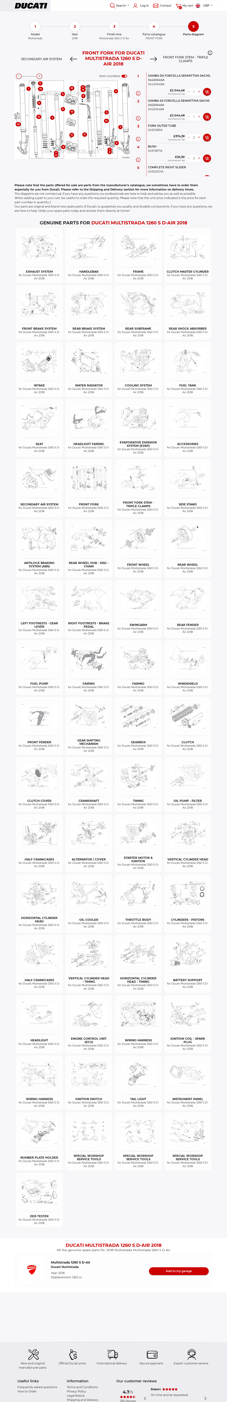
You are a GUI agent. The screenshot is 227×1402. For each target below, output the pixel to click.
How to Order (27, 1391)
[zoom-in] (39, 76)
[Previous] (73, 59)
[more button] (199, 92)
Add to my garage (179, 1271)
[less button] (188, 92)
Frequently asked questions (37, 1387)
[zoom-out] (19, 76)
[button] (210, 53)
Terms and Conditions (82, 1387)
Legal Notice (76, 1395)
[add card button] (207, 92)
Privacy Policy (76, 1391)
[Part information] (138, 93)
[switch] (124, 76)
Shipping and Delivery (82, 1400)
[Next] (154, 59)
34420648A (156, 84)
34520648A (156, 109)
